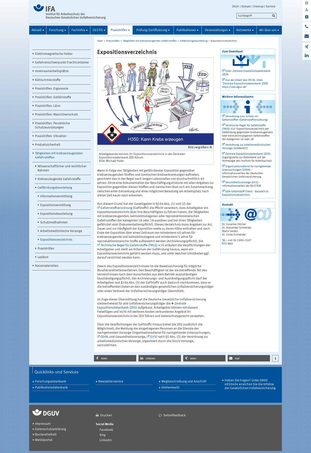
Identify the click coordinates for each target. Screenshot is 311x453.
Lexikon (43, 257)
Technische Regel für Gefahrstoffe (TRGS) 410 (132, 245)
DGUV (235, 6)
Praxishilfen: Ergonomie (51, 88)
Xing (103, 435)
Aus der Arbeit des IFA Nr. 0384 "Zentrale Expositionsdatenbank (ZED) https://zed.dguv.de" (245, 83)
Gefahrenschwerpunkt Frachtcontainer (62, 62)
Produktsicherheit (47, 145)
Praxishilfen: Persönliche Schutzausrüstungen (52, 125)
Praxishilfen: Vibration (50, 136)
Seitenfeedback (174, 415)
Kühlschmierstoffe (47, 80)
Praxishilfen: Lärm (47, 106)
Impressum (43, 424)
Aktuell (36, 30)
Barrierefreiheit (46, 434)
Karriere (270, 6)
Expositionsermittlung (55, 205)
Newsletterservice (110, 381)
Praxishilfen (119, 30)
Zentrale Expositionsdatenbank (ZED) (247, 154)
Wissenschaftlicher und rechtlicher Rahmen (62, 168)
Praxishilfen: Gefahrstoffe (53, 97)
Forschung (56, 30)
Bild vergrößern (198, 147)
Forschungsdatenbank (50, 381)
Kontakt (246, 6)
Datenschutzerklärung (50, 429)
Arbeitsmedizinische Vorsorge (61, 231)
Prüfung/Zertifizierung (151, 30)
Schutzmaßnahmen (54, 222)
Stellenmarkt (170, 387)
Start (100, 41)
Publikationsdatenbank (51, 387)
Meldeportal (43, 440)
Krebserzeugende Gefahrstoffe (59, 179)
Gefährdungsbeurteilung (55, 187)
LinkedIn (106, 440)
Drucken (106, 415)
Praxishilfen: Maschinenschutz (56, 114)
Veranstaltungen (216, 30)
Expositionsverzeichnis (56, 239)
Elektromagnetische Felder (54, 54)
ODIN (104, 337)
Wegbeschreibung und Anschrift (183, 381)
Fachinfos (78, 30)
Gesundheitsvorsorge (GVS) (241, 182)
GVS (153, 337)
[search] (256, 16)
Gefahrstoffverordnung (116, 208)
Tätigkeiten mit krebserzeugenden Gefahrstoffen (59, 155)
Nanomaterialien (46, 266)
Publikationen (186, 30)
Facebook (106, 430)
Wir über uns (267, 30)
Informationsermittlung (56, 196)
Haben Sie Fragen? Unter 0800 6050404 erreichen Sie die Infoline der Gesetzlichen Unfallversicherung (250, 384)
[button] (115, 358)
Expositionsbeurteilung (56, 214)
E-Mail (229, 243)
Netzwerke (243, 30)
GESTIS (98, 30)
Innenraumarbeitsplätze (52, 71)
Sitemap (258, 6)
